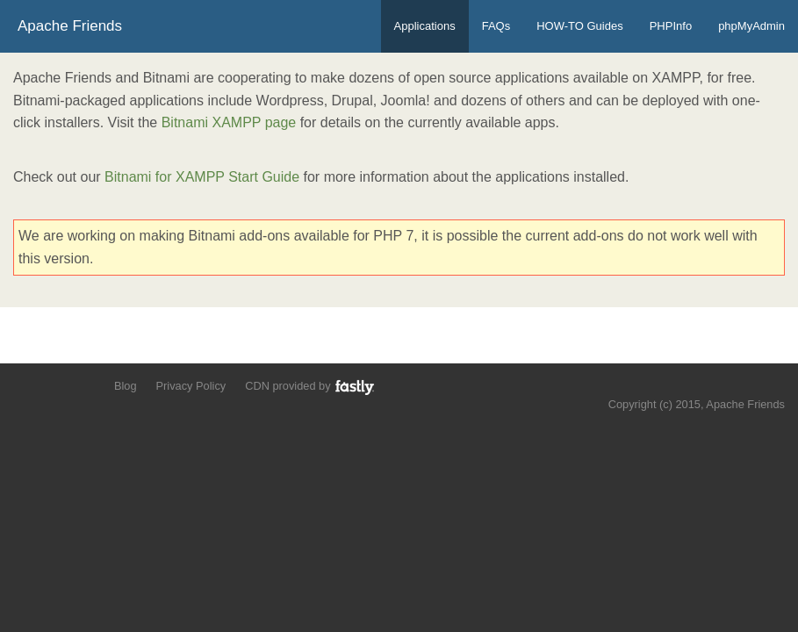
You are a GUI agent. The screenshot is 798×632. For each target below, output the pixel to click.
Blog (125, 385)
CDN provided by (310, 386)
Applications (425, 25)
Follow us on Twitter (24, 385)
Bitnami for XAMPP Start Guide (201, 176)
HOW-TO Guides (579, 25)
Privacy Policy (191, 385)
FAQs (496, 25)
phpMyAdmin (751, 25)
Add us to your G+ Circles (85, 385)
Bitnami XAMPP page (229, 122)
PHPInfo (671, 25)
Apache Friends (70, 26)
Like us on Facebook (54, 385)
